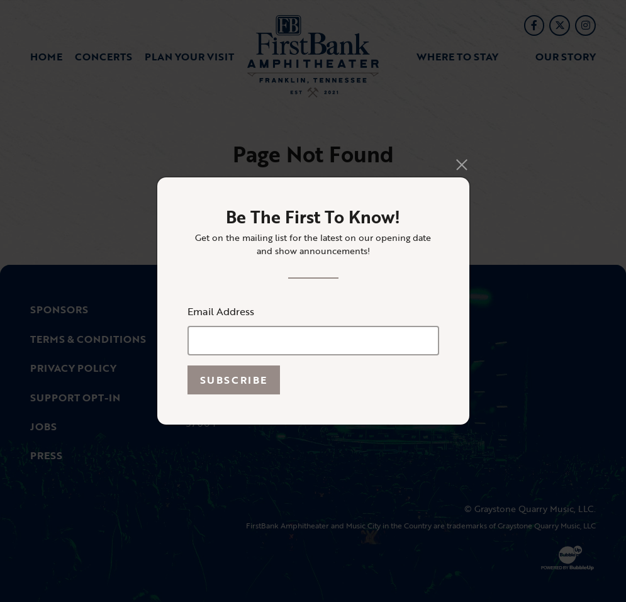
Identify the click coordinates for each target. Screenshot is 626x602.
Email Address (220, 311)
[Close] (461, 165)
